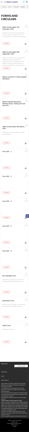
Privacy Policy (14, 423)
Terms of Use (14, 421)
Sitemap (14, 425)
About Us (4, 5)
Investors (23, 5)
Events (9, 5)
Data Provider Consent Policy (14, 422)
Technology (16, 5)
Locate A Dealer (21, 365)
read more (6, 42)
